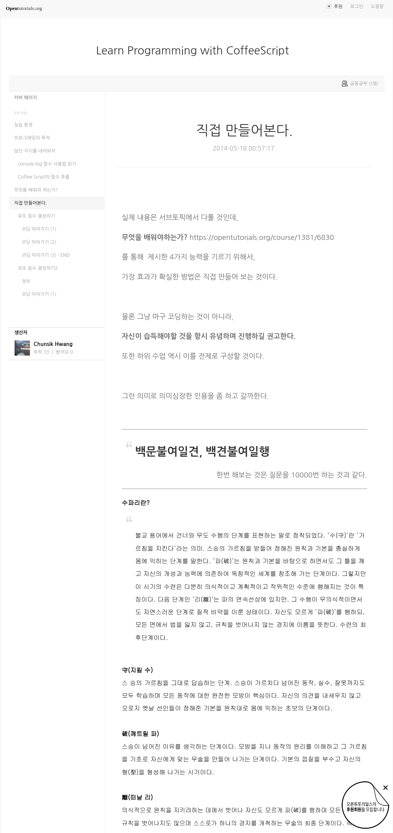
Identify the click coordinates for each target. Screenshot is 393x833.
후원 (338, 6)
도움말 (377, 6)
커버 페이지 (25, 97)
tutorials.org (24, 8)
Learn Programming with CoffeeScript (195, 50)
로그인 (356, 6)
